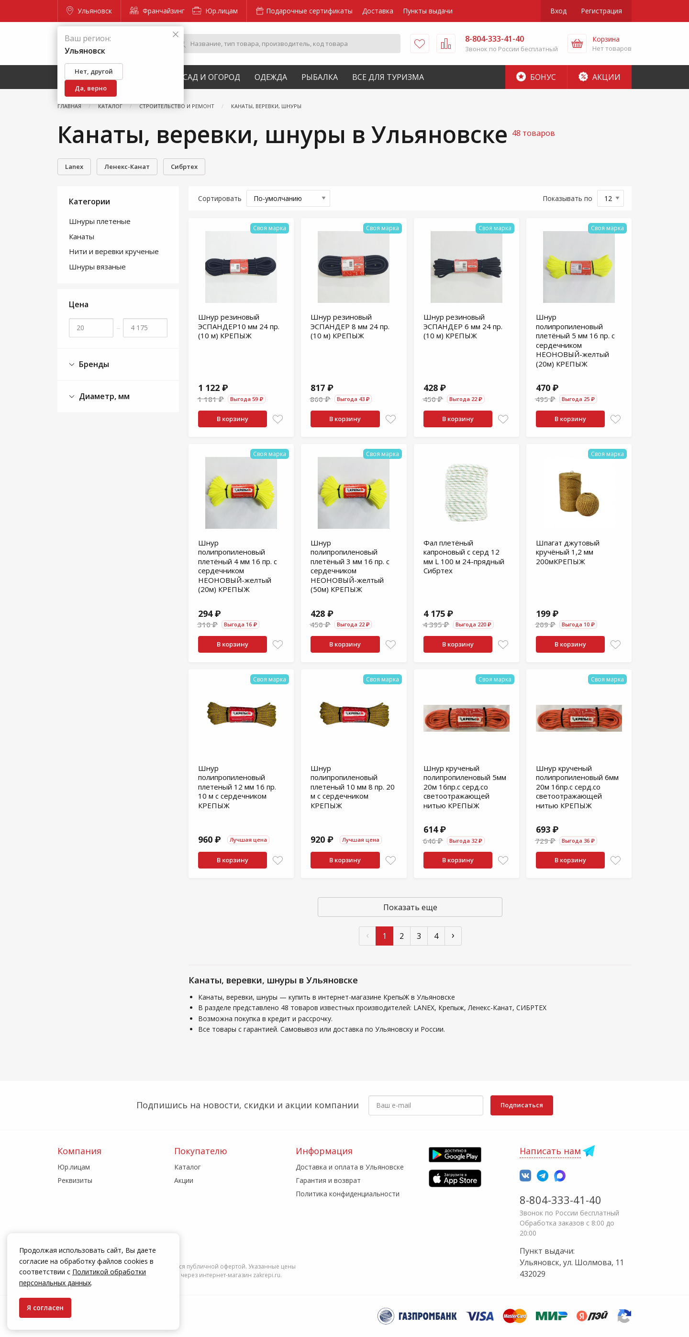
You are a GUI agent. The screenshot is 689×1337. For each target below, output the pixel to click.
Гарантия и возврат (328, 1180)
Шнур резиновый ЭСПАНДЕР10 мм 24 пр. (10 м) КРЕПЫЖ (238, 326)
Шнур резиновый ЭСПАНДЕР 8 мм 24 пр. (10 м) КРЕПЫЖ (350, 326)
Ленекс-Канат (127, 166)
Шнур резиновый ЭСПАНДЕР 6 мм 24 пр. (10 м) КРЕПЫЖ (462, 326)
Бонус (536, 77)
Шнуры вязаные (97, 266)
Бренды (89, 364)
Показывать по (567, 198)
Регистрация (601, 10)
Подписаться (521, 1105)
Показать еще (410, 907)
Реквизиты (74, 1180)
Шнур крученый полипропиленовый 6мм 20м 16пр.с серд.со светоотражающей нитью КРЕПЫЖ (577, 786)
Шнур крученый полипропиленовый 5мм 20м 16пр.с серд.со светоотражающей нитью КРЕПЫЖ (464, 786)
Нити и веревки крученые (114, 251)
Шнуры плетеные (100, 221)
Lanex (74, 166)
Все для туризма (388, 77)
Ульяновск (89, 10)
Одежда (271, 77)
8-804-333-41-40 (560, 1199)
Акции (599, 77)
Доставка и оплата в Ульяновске (350, 1166)
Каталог (187, 1166)
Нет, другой (94, 71)
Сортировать (220, 198)
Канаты (81, 236)
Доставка (377, 10)
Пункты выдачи (428, 10)
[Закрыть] (175, 35)
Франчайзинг (157, 10)
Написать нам (550, 1151)
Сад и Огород (211, 77)
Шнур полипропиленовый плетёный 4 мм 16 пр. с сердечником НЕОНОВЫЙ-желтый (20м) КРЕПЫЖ (237, 566)
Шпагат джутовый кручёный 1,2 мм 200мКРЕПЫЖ (568, 552)
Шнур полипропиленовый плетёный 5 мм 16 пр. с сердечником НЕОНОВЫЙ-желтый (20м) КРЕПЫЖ (575, 340)
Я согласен (45, 1307)
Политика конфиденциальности (348, 1193)
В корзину (232, 418)
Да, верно (91, 88)
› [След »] (453, 934)
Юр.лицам (215, 10)
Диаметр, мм (99, 396)
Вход (558, 10)
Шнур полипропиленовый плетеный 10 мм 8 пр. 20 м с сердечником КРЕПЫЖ (353, 786)
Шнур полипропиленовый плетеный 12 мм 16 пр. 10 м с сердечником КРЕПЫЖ (237, 786)
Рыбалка (319, 77)
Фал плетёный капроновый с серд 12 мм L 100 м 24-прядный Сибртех (463, 557)
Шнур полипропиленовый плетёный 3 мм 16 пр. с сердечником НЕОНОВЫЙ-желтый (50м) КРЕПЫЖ (350, 566)
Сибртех (184, 166)
